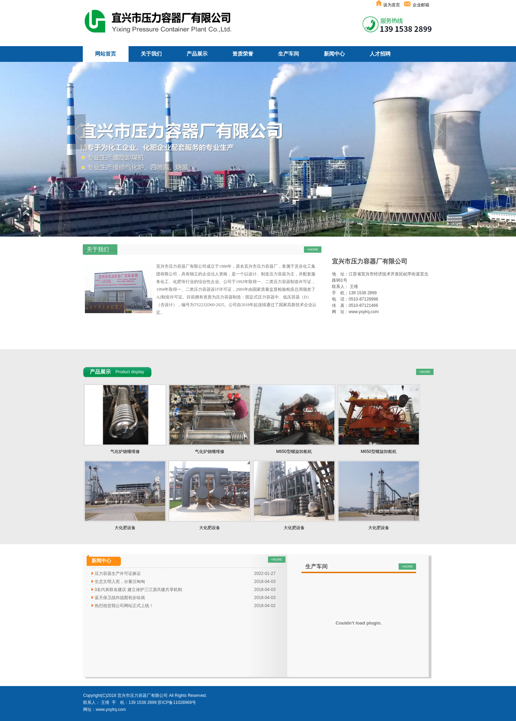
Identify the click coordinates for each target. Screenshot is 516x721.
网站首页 (105, 54)
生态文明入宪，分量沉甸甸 (120, 581)
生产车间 (288, 54)
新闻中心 (334, 54)
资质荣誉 (242, 54)
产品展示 (197, 54)
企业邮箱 (420, 4)
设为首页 (388, 4)
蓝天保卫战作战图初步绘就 (120, 597)
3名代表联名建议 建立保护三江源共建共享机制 (138, 589)
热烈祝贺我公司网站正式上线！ (124, 605)
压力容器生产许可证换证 (118, 573)
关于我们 (151, 54)
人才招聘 (380, 54)
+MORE (276, 559)
